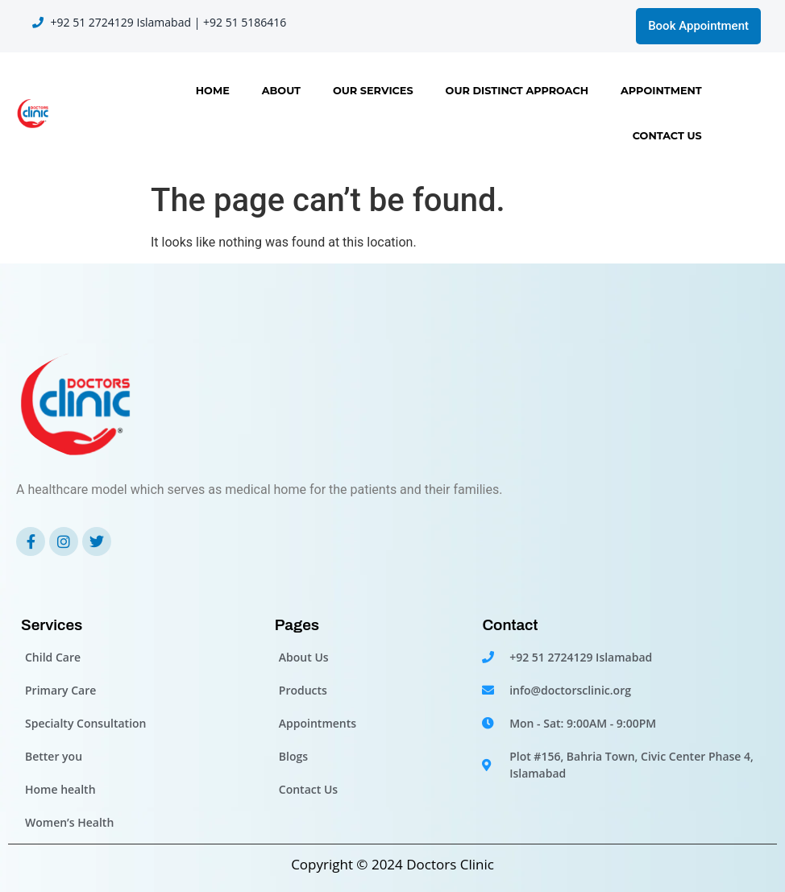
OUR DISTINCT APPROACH (517, 91)
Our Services (373, 91)
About (281, 91)
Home (213, 91)
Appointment (661, 91)
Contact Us (667, 136)
